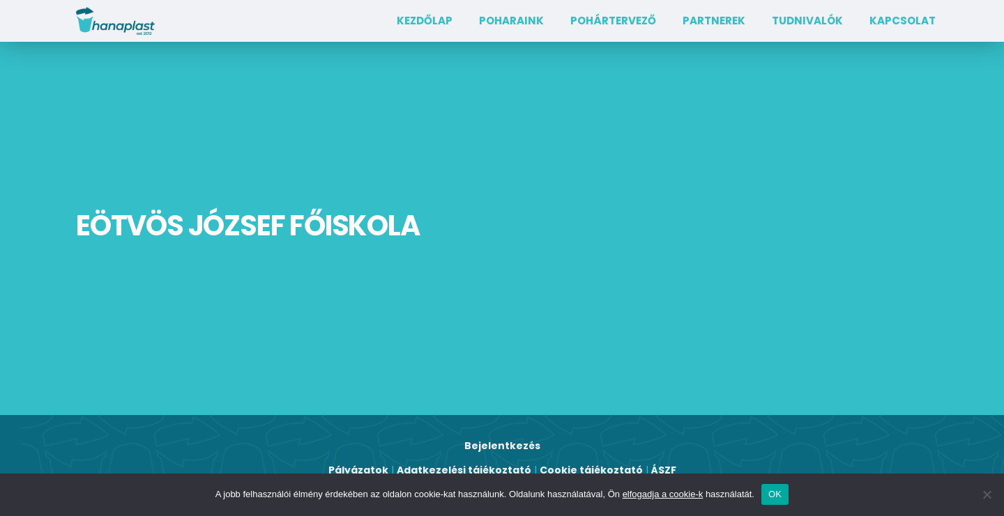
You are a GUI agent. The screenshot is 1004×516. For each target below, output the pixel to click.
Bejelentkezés (502, 446)
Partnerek (714, 20)
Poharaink (511, 20)
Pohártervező (613, 20)
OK (775, 494)
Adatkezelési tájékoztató (464, 470)
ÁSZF (663, 470)
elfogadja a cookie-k (663, 494)
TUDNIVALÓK (807, 20)
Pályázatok (358, 470)
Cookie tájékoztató (591, 470)
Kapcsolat (902, 20)
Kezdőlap (424, 20)
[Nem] (987, 494)
